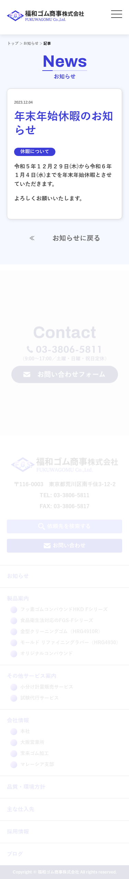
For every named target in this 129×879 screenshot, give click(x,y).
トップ (13, 43)
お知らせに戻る (64, 238)
